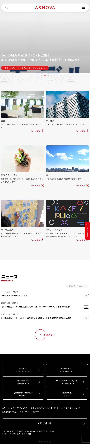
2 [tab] (45, 75)
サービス (11, 408)
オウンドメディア (52, 408)
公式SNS (36, 412)
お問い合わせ (45, 423)
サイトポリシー (25, 412)
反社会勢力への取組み (10, 412)
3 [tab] (48, 75)
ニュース (77, 408)
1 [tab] (41, 75)
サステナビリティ (22, 408)
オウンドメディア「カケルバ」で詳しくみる (25, 67)
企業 (3, 408)
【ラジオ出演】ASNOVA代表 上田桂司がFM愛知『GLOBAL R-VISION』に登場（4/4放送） (36, 307)
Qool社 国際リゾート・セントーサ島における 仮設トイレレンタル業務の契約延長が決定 (36, 318)
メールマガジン (66, 408)
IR (31, 408)
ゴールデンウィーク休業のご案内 (14, 295)
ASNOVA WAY (39, 408)
